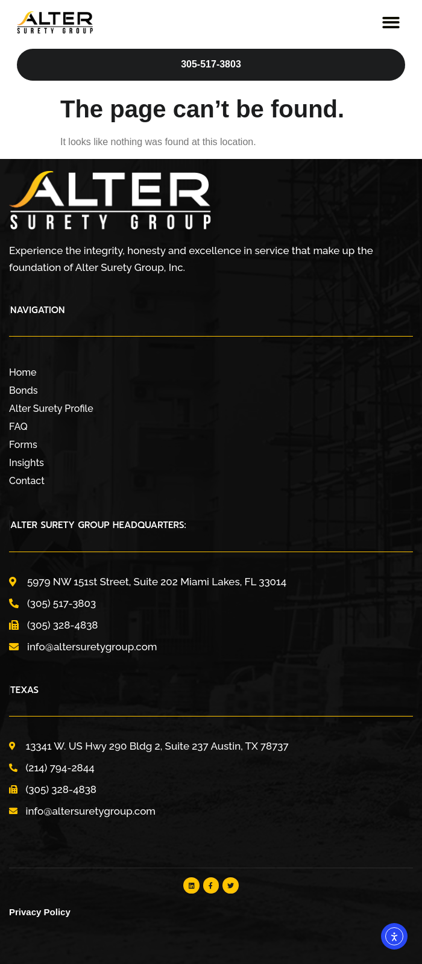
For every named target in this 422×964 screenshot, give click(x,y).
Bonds (23, 390)
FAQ (18, 426)
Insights (26, 462)
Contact (27, 481)
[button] (391, 22)
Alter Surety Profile (51, 408)
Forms (23, 444)
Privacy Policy (40, 912)
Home (23, 372)
